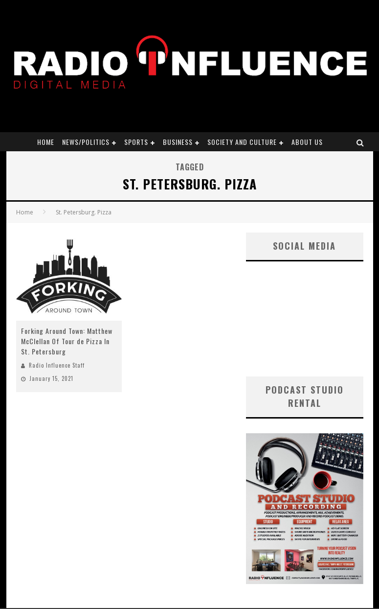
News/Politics (86, 142)
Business (178, 142)
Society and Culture (242, 142)
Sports (136, 142)
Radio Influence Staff (57, 365)
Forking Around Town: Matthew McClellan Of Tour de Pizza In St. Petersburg (66, 341)
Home (45, 142)
